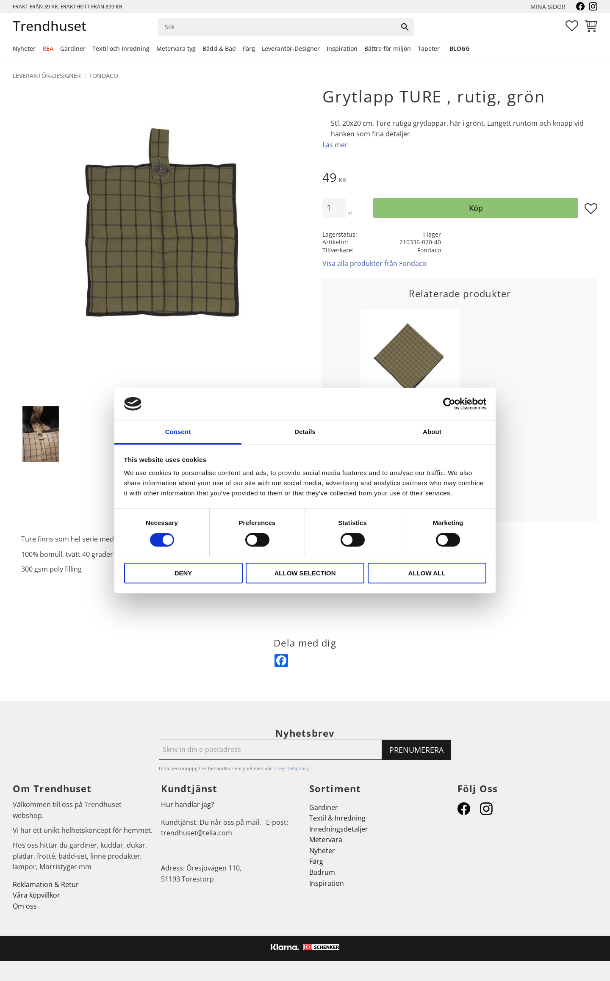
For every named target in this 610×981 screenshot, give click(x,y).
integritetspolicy (291, 768)
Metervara (325, 839)
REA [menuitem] (47, 48)
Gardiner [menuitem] (73, 48)
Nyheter (322, 850)
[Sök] (404, 27)
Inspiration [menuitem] (342, 48)
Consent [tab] (178, 431)
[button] (572, 25)
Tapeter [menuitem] (429, 48)
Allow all (427, 573)
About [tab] (432, 431)
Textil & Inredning (337, 818)
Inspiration (326, 883)
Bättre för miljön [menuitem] (387, 48)
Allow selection (305, 573)
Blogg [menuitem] (459, 48)
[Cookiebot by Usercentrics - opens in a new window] (449, 404)
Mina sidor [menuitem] (548, 7)
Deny (183, 573)
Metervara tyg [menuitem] (176, 48)
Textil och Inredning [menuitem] (121, 48)
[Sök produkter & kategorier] (277, 27)
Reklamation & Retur (46, 884)
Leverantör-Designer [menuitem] (291, 48)
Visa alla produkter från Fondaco (374, 263)
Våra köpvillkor (36, 895)
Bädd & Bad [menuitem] (219, 48)
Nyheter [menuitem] (24, 48)
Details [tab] (305, 431)
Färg (316, 861)
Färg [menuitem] (249, 48)
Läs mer (335, 144)
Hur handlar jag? (187, 804)
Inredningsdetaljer (338, 829)
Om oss (25, 906)
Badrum (322, 872)
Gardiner (323, 807)
